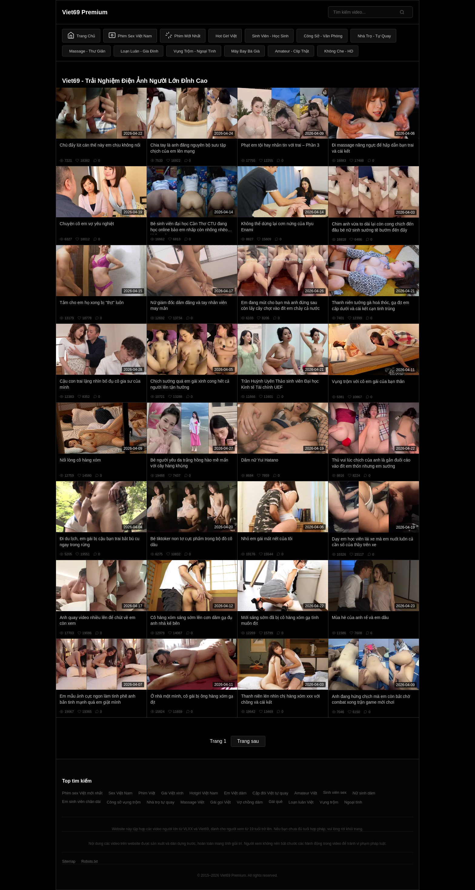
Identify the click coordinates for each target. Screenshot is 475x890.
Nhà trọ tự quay (160, 802)
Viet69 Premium (85, 12)
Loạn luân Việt (301, 802)
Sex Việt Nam (120, 793)
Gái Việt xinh (172, 793)
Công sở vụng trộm (124, 802)
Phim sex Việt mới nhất (82, 793)
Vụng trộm (329, 802)
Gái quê (276, 801)
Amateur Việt (305, 793)
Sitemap (68, 861)
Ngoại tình (353, 802)
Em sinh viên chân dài (81, 801)
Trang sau (248, 741)
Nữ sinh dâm (364, 793)
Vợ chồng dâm (250, 802)
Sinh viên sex (334, 792)
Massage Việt (192, 802)
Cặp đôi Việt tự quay (270, 793)
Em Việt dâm (235, 793)
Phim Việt (146, 793)
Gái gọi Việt (220, 802)
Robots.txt (89, 861)
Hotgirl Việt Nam (203, 793)
